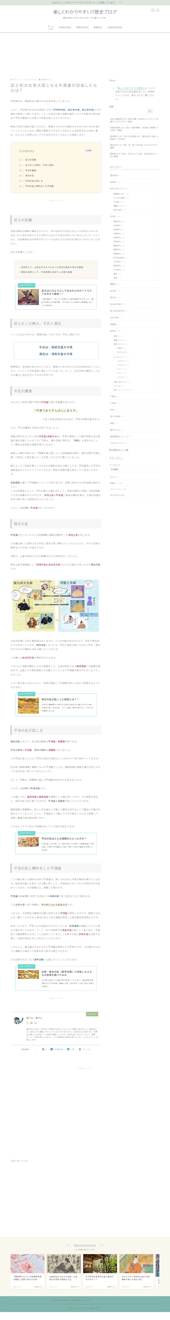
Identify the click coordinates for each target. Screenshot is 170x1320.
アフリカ (118, 386)
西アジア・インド (122, 390)
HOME (13, 1300)
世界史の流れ (82, 27)
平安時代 (119, 241)
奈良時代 (119, 233)
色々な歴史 (116, 416)
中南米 (121, 348)
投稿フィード (116, 483)
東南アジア (119, 340)
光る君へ (118, 202)
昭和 (117, 274)
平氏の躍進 (30, 170)
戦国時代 (119, 253)
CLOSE (88, 150)
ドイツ (121, 369)
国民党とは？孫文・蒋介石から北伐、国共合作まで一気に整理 (134, 155)
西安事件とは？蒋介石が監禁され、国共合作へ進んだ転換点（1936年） (134, 137)
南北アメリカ (120, 344)
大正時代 (119, 270)
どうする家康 (120, 198)
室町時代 (119, 249)
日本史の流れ (65, 27)
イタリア (122, 361)
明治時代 (119, 265)
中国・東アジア (121, 382)
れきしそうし (116, 457)
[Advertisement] (85, 52)
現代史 (114, 297)
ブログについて (118, 443)
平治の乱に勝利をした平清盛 (39, 185)
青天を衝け (119, 210)
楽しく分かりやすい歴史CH (132, 88)
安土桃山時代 (120, 257)
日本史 (115, 216)
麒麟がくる (120, 206)
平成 (117, 278)
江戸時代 (119, 261)
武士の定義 (30, 159)
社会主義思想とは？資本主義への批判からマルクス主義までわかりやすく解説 (134, 120)
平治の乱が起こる (34, 180)
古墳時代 (118, 229)
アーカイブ (115, 465)
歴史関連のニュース (120, 436)
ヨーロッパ (120, 357)
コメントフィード (118, 489)
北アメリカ (122, 352)
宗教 (117, 336)
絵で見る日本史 (119, 310)
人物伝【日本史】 (114, 27)
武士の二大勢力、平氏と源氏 (39, 164)
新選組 (114, 324)
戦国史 (114, 284)
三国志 (114, 396)
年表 (113, 409)
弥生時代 (118, 225)
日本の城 (115, 317)
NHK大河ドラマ (119, 188)
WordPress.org (117, 495)
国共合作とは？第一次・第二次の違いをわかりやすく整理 (134, 146)
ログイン (114, 477)
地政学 (114, 182)
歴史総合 (115, 175)
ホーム (51, 27)
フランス (122, 365)
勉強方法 (98, 27)
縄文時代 (119, 221)
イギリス (122, 377)
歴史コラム (116, 429)
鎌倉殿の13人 (45, 80)
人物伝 (115, 403)
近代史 (114, 290)
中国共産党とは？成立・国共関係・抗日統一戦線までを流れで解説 (134, 128)
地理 (113, 423)
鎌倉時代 (119, 245)
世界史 (115, 331)
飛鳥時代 (119, 237)
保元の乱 (29, 175)
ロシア (121, 373)
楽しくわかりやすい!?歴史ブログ (85, 11)
